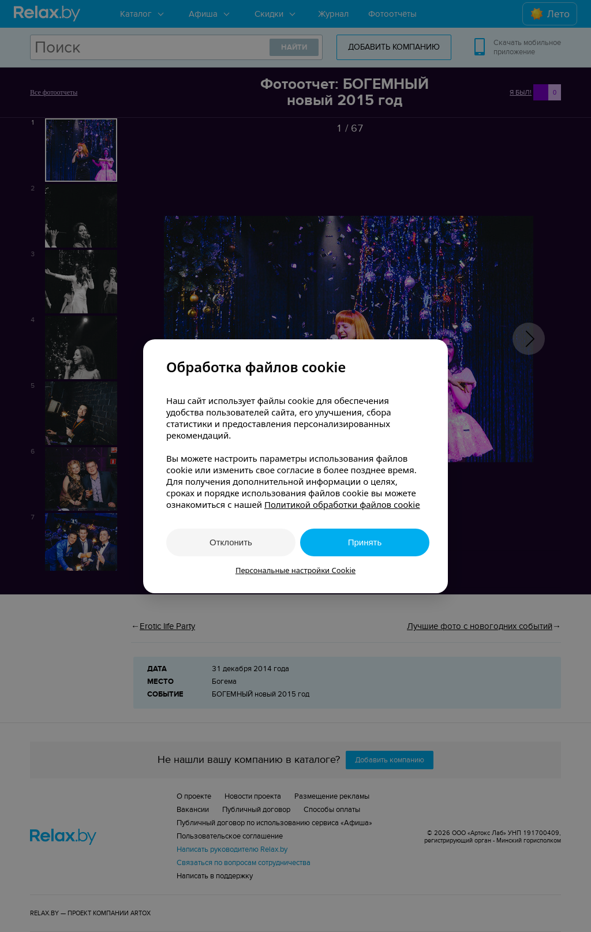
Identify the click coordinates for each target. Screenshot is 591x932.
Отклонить (231, 542)
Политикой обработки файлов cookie (342, 504)
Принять (365, 542)
